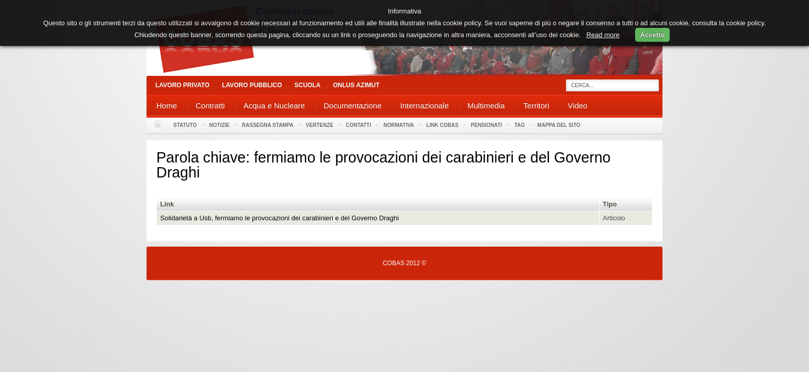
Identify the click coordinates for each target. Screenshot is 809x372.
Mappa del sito (558, 125)
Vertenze (319, 125)
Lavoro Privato (182, 85)
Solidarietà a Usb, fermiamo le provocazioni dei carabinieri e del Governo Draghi (279, 218)
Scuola (308, 85)
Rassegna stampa (268, 125)
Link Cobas (442, 125)
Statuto (185, 125)
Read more (602, 35)
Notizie (219, 125)
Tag (519, 125)
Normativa (398, 125)
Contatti (358, 125)
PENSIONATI (486, 125)
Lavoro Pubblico (252, 85)
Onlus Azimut (356, 85)
